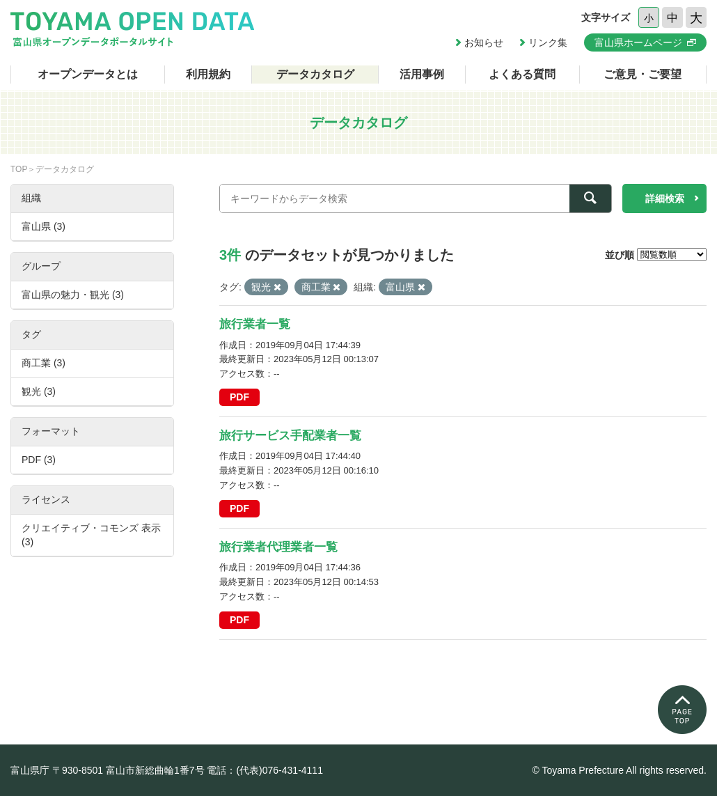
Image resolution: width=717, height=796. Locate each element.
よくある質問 (522, 74)
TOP (18, 169)
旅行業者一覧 (254, 324)
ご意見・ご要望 (642, 74)
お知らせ (483, 42)
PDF (239, 397)
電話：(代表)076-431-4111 (265, 770)
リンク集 (547, 42)
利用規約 (208, 74)
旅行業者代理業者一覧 (278, 547)
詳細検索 (664, 198)
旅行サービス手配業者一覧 (290, 435)
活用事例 (422, 74)
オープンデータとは (88, 74)
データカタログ (315, 74)
